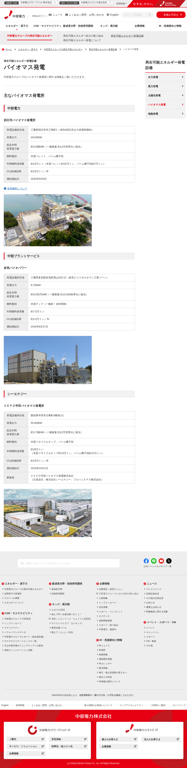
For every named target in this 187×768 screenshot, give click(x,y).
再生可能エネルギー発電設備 (127, 35)
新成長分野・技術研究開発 (78, 25)
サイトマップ (179, 705)
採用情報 (20, 705)
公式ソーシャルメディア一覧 (158, 566)
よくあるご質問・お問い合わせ (86, 14)
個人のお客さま (119, 740)
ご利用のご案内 (157, 705)
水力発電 (153, 77)
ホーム (8, 49)
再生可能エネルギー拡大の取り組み (83, 35)
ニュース (57, 14)
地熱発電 (153, 113)
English (114, 14)
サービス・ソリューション (26, 747)
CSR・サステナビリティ (48, 25)
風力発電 (153, 86)
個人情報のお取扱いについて (98, 705)
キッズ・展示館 (109, 25)
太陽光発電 (154, 95)
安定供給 (68, 740)
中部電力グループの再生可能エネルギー (29, 35)
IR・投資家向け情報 (170, 25)
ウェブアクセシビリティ (131, 705)
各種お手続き (171, 14)
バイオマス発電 (157, 104)
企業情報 (140, 25)
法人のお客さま (161, 740)
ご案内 (26, 740)
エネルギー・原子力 (17, 25)
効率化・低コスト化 (68, 747)
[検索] (150, 15)
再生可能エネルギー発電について (82, 40)
